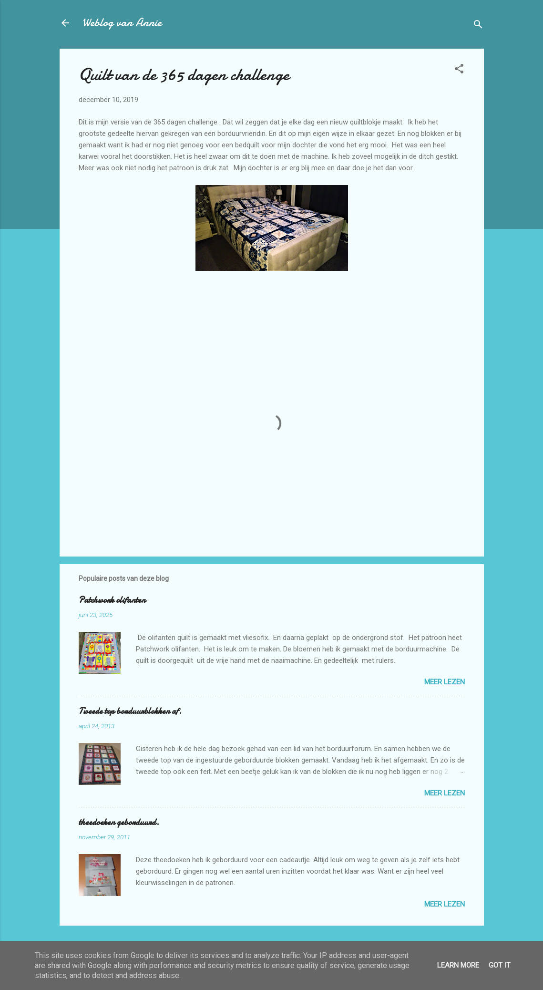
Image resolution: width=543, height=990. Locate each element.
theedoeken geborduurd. (119, 822)
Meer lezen (444, 682)
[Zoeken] (478, 26)
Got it (500, 965)
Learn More (458, 965)
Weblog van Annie (122, 23)
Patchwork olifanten (112, 600)
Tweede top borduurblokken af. (130, 711)
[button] (459, 70)
